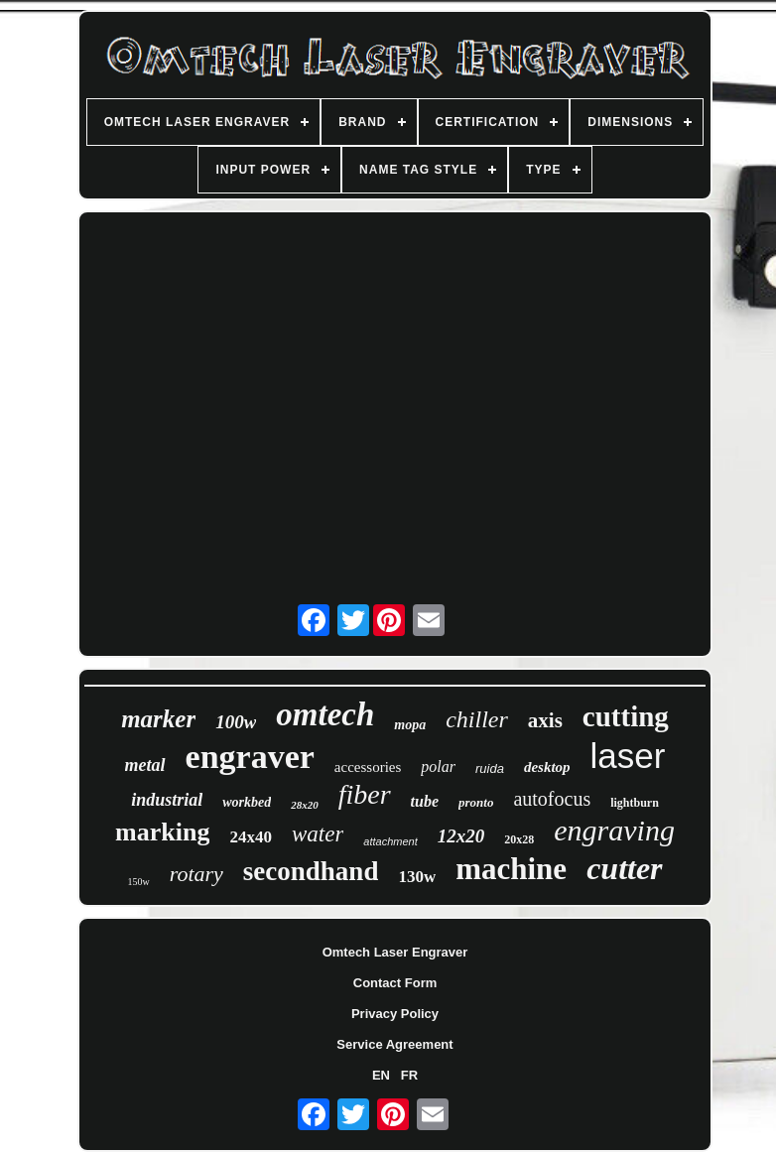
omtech (325, 714)
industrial (166, 800)
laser (628, 755)
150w (138, 881)
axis (545, 720)
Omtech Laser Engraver (395, 952)
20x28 (519, 839)
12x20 (461, 836)
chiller (477, 719)
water (317, 834)
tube (425, 801)
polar (438, 766)
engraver (250, 756)
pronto (475, 802)
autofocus (551, 799)
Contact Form (395, 982)
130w (417, 876)
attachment (390, 841)
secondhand (311, 871)
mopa (410, 724)
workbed (246, 802)
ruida (489, 768)
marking (162, 832)
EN (381, 1075)
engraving (614, 830)
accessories (367, 767)
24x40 (250, 837)
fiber (364, 794)
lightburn (634, 803)
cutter (624, 868)
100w (235, 721)
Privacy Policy (395, 1013)
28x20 (305, 805)
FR (409, 1075)
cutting (625, 716)
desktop (547, 767)
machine (511, 868)
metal (145, 765)
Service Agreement (394, 1044)
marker (158, 718)
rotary (196, 873)
